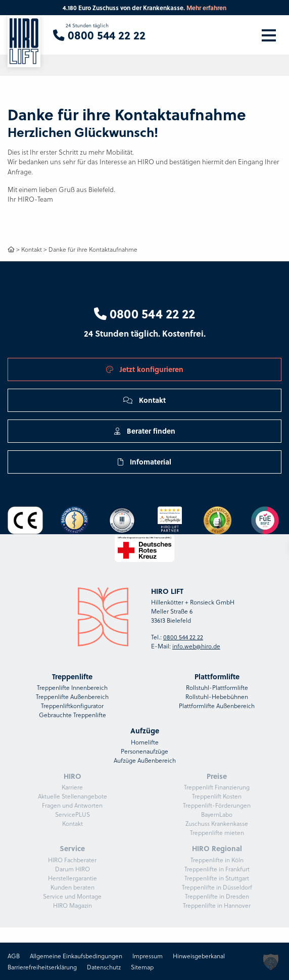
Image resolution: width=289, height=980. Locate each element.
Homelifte (145, 741)
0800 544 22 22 (144, 313)
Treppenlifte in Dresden (217, 896)
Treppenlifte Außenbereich (72, 696)
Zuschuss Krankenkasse (216, 823)
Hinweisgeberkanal (199, 955)
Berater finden (144, 431)
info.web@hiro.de (196, 645)
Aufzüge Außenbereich (145, 760)
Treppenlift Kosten (217, 796)
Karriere (72, 786)
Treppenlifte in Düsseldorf (217, 887)
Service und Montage (72, 896)
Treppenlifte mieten (217, 832)
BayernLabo (216, 814)
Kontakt (31, 249)
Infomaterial (144, 461)
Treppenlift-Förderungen (217, 805)
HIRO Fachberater (72, 859)
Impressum (147, 955)
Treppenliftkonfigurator (72, 705)
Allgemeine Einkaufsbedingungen (76, 955)
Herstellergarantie (72, 877)
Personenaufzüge (144, 751)
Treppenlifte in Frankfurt (217, 868)
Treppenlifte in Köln (217, 859)
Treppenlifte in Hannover (217, 905)
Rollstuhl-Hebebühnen (216, 696)
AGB (14, 955)
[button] (271, 962)
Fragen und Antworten (72, 805)
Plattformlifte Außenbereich (217, 705)
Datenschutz (104, 966)
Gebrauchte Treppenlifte (72, 714)
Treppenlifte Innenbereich (72, 687)
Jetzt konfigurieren (144, 369)
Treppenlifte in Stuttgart (216, 877)
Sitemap (142, 966)
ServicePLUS (72, 814)
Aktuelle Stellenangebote (72, 796)
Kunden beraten (72, 887)
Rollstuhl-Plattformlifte (217, 687)
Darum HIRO (72, 868)
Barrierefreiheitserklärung (42, 966)
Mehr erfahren (206, 7)
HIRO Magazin (72, 905)
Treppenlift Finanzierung (217, 786)
